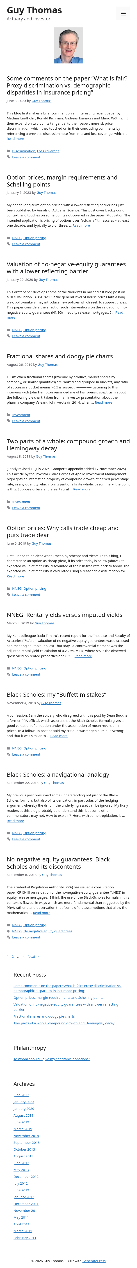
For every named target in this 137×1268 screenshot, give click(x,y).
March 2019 (23, 1129)
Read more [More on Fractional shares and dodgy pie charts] (103, 402)
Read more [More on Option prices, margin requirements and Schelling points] (81, 225)
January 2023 (24, 1101)
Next (33, 956)
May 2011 (21, 1217)
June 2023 (21, 1095)
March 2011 (23, 1231)
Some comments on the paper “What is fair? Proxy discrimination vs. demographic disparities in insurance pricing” (67, 85)
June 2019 (21, 1122)
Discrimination (23, 151)
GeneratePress (94, 1260)
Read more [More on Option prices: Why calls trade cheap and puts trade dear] (15, 576)
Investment (21, 414)
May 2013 (21, 1169)
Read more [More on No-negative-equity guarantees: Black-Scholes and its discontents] (41, 912)
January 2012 (24, 1197)
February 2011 (25, 1237)
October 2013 (24, 1149)
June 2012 (21, 1190)
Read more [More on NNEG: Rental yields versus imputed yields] (83, 656)
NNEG (17, 237)
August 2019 (23, 1115)
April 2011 (22, 1224)
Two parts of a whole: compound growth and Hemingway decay (68, 444)
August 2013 (23, 1156)
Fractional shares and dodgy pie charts (60, 356)
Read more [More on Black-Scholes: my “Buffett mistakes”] (59, 735)
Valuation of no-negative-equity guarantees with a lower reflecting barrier (66, 267)
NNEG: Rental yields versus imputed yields (65, 615)
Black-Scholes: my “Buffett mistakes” (56, 694)
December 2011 (26, 1203)
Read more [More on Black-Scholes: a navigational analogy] (15, 820)
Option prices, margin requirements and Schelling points (62, 180)
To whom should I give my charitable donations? (52, 1059)
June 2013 (21, 1163)
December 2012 (26, 1176)
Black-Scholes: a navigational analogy (58, 774)
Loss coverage (48, 151)
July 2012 (21, 1183)
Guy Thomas (34, 10)
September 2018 (27, 1142)
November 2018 (26, 1135)
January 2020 (24, 1108)
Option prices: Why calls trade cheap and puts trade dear (63, 531)
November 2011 (26, 1210)
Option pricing (34, 237)
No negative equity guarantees (47, 931)
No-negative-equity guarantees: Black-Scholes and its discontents (59, 862)
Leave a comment (26, 157)
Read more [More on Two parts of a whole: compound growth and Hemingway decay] (82, 489)
